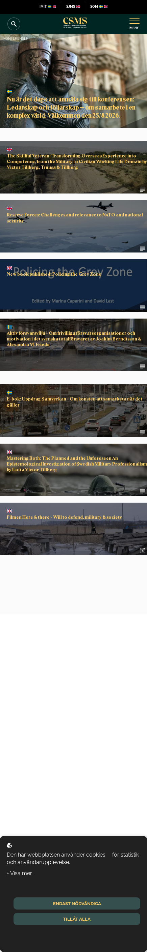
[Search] (13, 24)
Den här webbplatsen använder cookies (56, 855)
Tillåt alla (77, 919)
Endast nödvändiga (77, 903)
